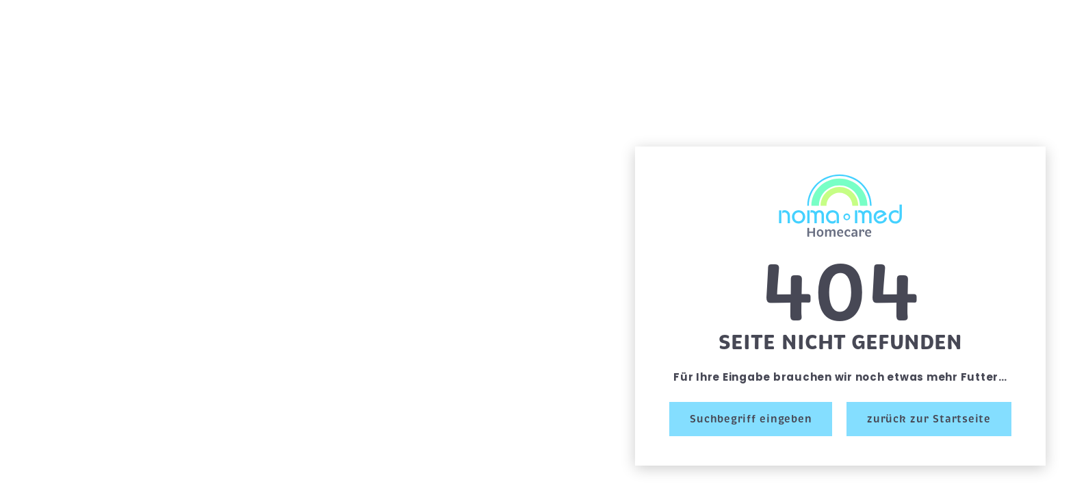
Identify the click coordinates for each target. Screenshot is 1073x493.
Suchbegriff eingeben (751, 419)
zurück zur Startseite (929, 419)
